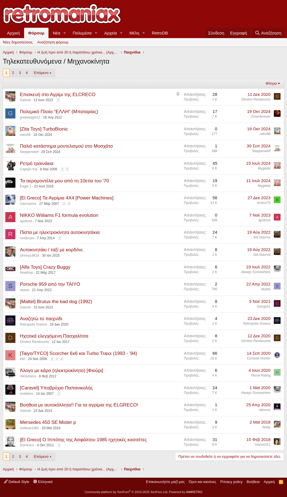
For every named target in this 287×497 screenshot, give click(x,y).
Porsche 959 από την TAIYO (50, 284)
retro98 (25, 135)
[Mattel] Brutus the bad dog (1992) (56, 301)
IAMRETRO (194, 492)
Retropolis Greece (33, 324)
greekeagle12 (30, 117)
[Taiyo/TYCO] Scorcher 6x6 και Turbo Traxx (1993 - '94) (78, 353)
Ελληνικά (43, 482)
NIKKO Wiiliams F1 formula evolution (59, 215)
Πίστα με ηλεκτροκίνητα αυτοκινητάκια (60, 232)
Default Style (16, 482)
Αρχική (13, 33)
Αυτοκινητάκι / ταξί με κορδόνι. (52, 249)
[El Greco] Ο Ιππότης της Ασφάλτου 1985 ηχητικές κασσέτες (83, 439)
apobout (26, 221)
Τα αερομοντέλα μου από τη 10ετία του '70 (64, 181)
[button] (65, 33)
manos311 (262, 445)
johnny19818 (29, 255)
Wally (266, 427)
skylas (24, 290)
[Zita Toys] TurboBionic (44, 129)
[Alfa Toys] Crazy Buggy (45, 267)
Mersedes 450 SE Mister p (48, 422)
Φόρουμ (36, 33)
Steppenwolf (29, 152)
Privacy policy (231, 482)
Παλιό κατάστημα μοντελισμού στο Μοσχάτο (66, 146)
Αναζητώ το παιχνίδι (41, 318)
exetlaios (26, 394)
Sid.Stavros (261, 237)
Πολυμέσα (82, 33)
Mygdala (264, 168)
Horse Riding (260, 375)
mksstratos (28, 376)
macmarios (28, 204)
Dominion (27, 445)
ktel (22, 359)
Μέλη (134, 33)
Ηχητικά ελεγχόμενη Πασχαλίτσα (54, 336)
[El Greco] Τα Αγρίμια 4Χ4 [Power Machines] (67, 198)
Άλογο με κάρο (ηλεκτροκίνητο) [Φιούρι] (61, 370)
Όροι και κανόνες (202, 482)
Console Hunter (258, 358)
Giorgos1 (263, 306)
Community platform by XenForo (126, 492)
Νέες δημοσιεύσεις (18, 42)
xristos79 (263, 203)
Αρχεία (110, 33)
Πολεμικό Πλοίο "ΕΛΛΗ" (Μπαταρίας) (59, 111)
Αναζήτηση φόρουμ (52, 42)
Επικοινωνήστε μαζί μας (165, 482)
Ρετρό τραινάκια (37, 163)
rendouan (27, 238)
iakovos (264, 410)
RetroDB (160, 33)
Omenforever (260, 117)
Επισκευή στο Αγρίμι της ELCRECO (58, 94)
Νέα (56, 33)
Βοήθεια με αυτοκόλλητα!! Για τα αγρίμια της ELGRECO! (79, 405)
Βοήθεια (253, 482)
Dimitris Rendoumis (255, 99)
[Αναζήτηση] (268, 33)
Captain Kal (28, 169)
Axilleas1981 (29, 428)
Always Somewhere (255, 272)
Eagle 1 (25, 186)
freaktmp (26, 273)
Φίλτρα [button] (271, 83)
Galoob (25, 100)
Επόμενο (41, 73)
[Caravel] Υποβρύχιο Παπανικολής (56, 388)
